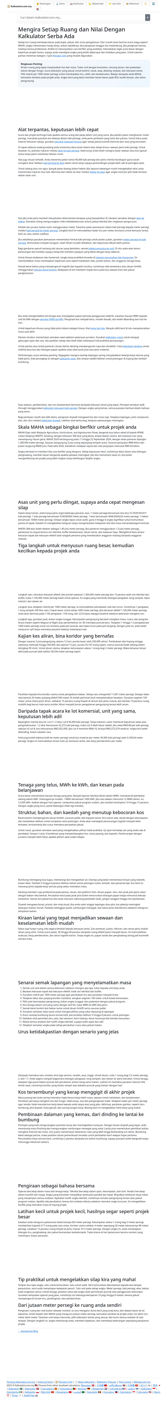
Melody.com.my (142, 1382)
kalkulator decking (132, 346)
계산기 (143, 1385)
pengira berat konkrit (45, 269)
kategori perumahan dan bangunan (114, 257)
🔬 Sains (60, 3)
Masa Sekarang (86, 1382)
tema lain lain (98, 328)
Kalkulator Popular (106, 1382)
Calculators (126, 1392)
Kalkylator (13, 1388)
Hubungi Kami (45, 1382)
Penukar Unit (59, 55)
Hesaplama (62, 1392)
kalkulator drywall (51, 420)
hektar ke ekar (97, 172)
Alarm (157, 1392)
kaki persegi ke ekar (53, 163)
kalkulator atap (68, 358)
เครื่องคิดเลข (115, 1385)
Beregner (86, 1385)
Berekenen (98, 1388)
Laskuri (131, 1388)
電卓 (155, 1385)
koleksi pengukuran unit (101, 248)
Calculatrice (116, 1388)
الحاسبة (77, 1392)
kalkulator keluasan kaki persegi (60, 408)
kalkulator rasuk (114, 337)
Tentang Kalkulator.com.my (21, 1382)
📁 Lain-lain (114, 3)
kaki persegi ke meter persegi (42, 230)
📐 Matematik (96, 3)
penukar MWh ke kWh (51, 319)
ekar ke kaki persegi (68, 150)
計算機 (100, 1385)
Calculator (92, 1392)
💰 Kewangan (43, 3)
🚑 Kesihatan (77, 3)
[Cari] (147, 17)
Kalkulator (30, 1388)
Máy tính (46, 1392)
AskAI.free (29, 1395)
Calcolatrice (13, 1392)
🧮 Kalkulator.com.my (19, 6)
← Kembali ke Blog (28, 1331)
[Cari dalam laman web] (81, 17)
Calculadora (47, 1388)
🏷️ (145, 3)
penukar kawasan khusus (68, 141)
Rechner (82, 1388)
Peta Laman (125, 1382)
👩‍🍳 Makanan (132, 3)
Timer (15, 1395)
